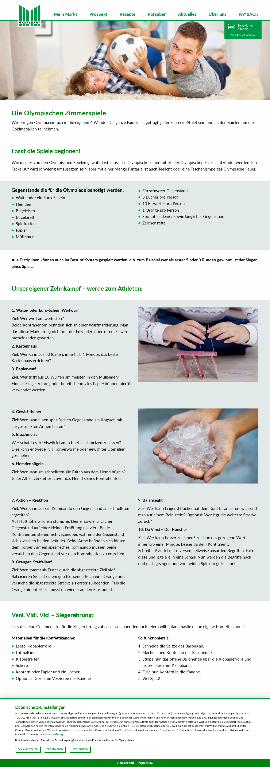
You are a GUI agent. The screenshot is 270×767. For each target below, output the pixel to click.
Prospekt (98, 14)
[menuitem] (66, 14)
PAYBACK (248, 14)
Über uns (217, 14)
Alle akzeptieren (28, 749)
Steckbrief (243, 35)
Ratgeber (157, 14)
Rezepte (127, 14)
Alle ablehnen (54, 749)
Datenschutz (126, 763)
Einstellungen (80, 749)
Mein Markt (65, 14)
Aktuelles (187, 14)
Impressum (145, 763)
